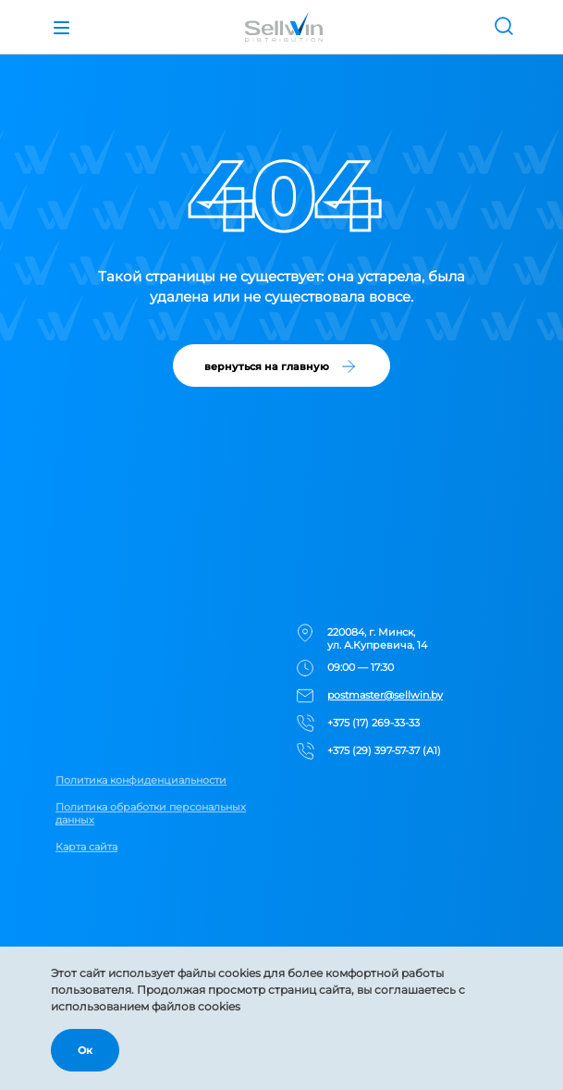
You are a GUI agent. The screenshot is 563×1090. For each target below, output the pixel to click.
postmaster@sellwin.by (385, 694)
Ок (85, 1050)
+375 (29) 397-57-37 (373, 750)
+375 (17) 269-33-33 (373, 722)
